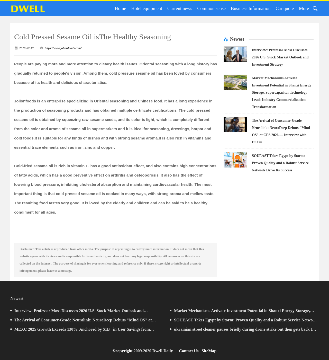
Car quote (285, 8)
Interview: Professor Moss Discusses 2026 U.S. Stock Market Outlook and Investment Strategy (280, 57)
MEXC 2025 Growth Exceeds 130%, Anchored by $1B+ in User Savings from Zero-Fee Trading (80, 330)
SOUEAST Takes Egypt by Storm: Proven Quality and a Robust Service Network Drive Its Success (280, 163)
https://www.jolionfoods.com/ (63, 48)
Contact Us (188, 351)
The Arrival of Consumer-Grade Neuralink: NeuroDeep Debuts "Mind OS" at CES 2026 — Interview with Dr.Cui (81, 321)
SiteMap (209, 351)
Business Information (251, 8)
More (304, 8)
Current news (179, 8)
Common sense (211, 8)
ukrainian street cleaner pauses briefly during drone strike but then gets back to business (242, 330)
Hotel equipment (146, 8)
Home (120, 8)
